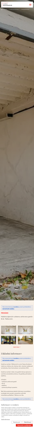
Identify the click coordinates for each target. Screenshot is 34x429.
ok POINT (1, 9)
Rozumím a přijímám (24, 425)
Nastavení (16, 422)
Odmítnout (27, 422)
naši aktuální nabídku (8, 309)
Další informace (5, 419)
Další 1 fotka (16, 347)
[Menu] (30, 4)
